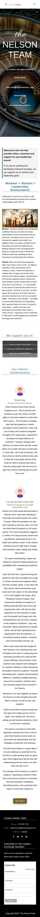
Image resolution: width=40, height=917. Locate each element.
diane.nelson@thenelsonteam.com (23, 828)
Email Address (10, 872)
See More (20, 801)
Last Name (9, 890)
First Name (9, 881)
